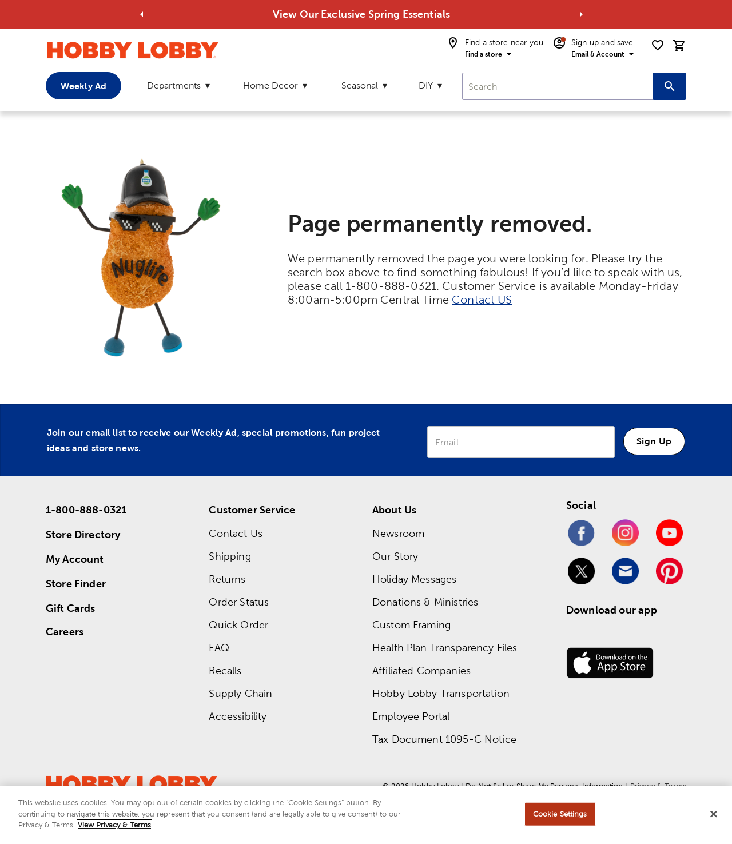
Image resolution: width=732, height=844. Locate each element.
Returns (227, 579)
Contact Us (235, 533)
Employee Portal (410, 716)
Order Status (239, 602)
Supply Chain (240, 693)
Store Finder (76, 584)
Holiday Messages (414, 579)
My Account (75, 559)
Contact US (482, 299)
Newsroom (398, 533)
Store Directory (83, 534)
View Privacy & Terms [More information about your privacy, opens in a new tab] (114, 825)
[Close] (713, 814)
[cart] (679, 46)
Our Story (395, 556)
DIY (426, 85)
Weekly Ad (83, 86)
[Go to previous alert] (141, 14)
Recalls (225, 670)
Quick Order (238, 625)
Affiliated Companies (421, 670)
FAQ (219, 648)
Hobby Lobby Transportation (441, 693)
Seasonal (359, 85)
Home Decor (270, 85)
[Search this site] (669, 86)
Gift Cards (71, 608)
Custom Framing (411, 625)
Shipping (229, 556)
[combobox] (557, 86)
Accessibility (237, 716)
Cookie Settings (560, 814)
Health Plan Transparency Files (445, 648)
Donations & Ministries (425, 602)
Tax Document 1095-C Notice (444, 739)
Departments (174, 85)
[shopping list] (657, 45)
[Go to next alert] (581, 14)
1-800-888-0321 (86, 510)
